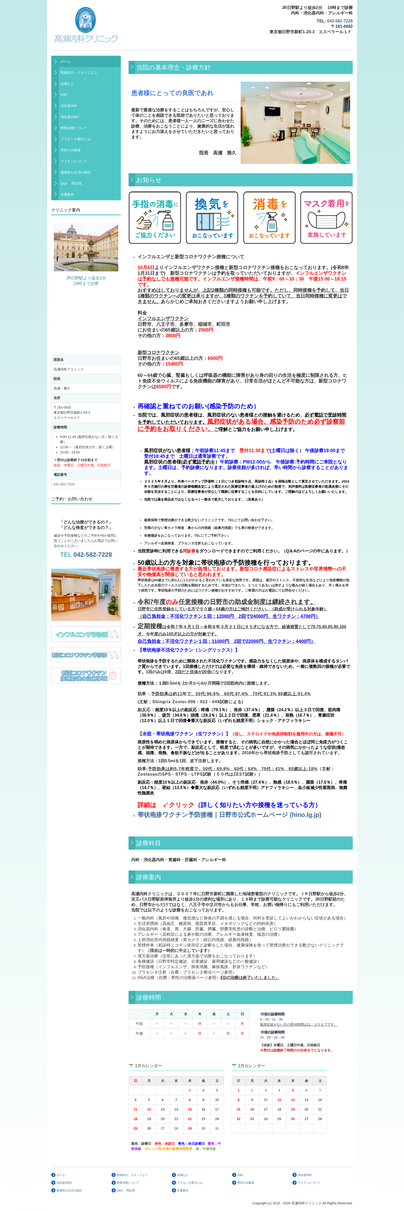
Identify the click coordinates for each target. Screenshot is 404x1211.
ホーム (66, 61)
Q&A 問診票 (71, 183)
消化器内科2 (70, 117)
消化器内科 (69, 106)
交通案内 (67, 194)
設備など (67, 84)
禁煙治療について (74, 128)
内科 (64, 95)
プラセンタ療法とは (76, 139)
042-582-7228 (340, 21)
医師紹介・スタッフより (79, 72)
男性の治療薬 (71, 150)
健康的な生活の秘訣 (76, 172)
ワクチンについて (74, 161)
